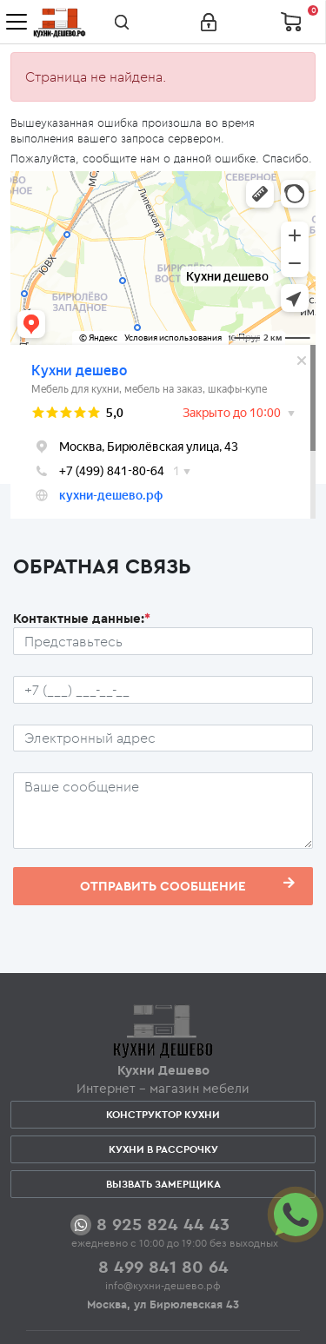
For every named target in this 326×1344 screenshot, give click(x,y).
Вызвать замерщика (163, 1183)
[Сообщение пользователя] (163, 810)
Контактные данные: (81, 618)
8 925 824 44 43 (163, 1224)
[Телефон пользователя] (163, 690)
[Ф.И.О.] (163, 641)
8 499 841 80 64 (163, 1266)
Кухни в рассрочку (163, 1148)
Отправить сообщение (187, 885)
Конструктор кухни (163, 1114)
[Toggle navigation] (16, 21)
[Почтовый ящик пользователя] (163, 738)
